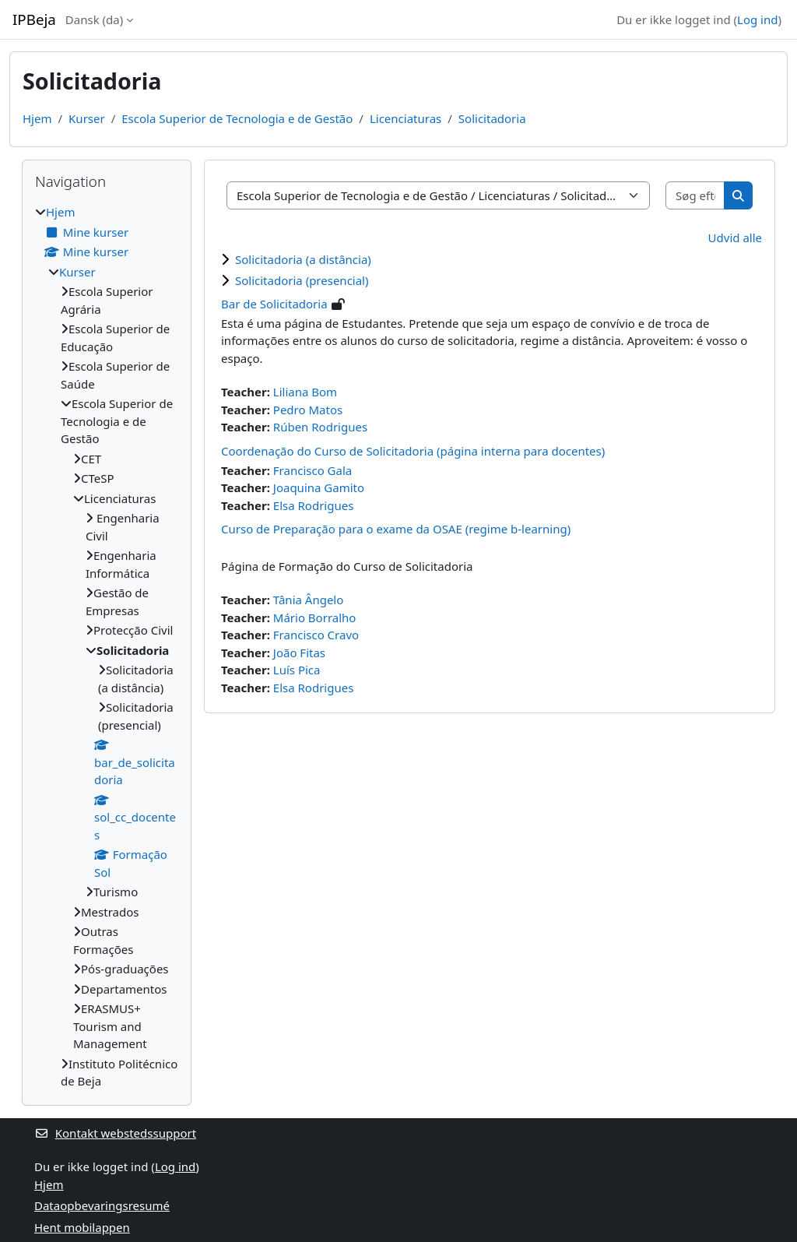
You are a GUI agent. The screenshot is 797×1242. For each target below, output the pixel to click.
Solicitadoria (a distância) (303, 259)
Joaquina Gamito (318, 487)
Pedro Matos (307, 409)
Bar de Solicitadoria (274, 303)
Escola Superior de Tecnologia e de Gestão (237, 118)
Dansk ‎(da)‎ (94, 19)
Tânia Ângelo (308, 599)
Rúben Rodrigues (320, 427)
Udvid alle (735, 237)
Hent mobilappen (82, 1227)
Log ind (757, 19)
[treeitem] (106, 646)
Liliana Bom (305, 391)
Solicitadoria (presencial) (301, 280)
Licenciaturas (405, 118)
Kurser (86, 118)
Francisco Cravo (316, 634)
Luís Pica (297, 669)
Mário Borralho (314, 617)
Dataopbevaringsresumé (102, 1205)
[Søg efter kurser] (695, 195)
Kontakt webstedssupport (115, 1133)
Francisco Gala (312, 470)
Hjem (37, 118)
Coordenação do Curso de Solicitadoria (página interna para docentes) (413, 451)
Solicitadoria (492, 118)
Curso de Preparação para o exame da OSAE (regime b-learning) (396, 529)
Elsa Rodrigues (313, 505)
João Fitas (299, 652)
